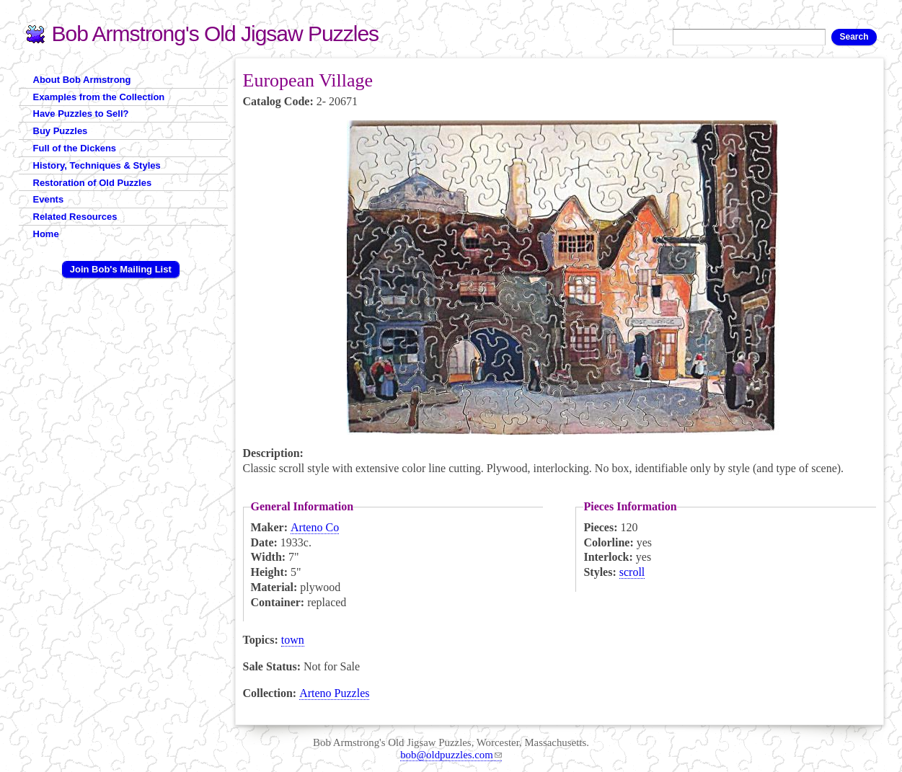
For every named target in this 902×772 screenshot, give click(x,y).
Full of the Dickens (75, 148)
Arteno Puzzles (334, 693)
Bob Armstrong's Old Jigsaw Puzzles (215, 33)
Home (46, 234)
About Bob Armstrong (82, 79)
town (292, 640)
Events (48, 199)
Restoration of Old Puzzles (92, 182)
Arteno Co (315, 527)
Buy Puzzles (60, 130)
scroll (632, 572)
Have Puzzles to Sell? (81, 113)
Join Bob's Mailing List (121, 269)
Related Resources (75, 216)
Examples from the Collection (99, 97)
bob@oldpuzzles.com (451, 754)
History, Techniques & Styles (97, 165)
